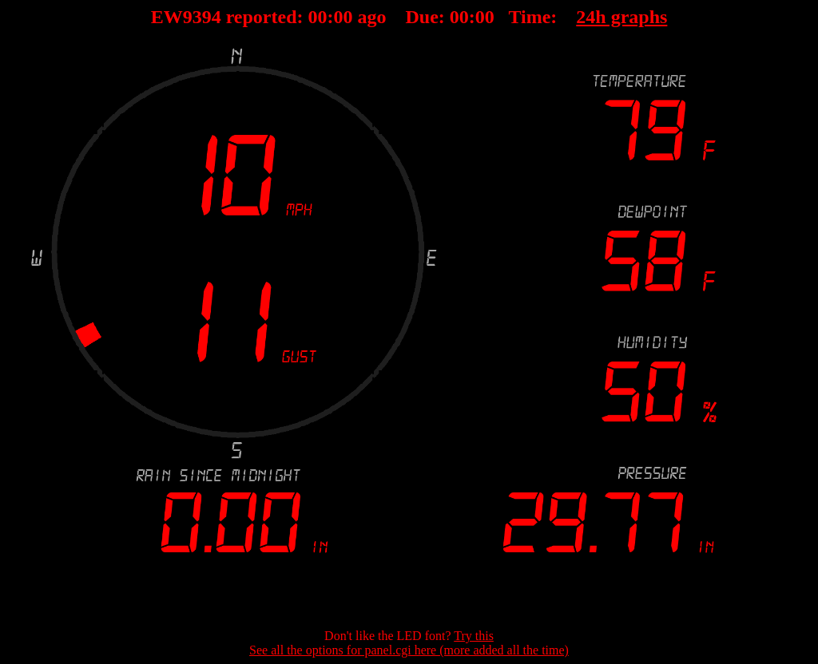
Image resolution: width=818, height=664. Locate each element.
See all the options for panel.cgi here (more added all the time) (409, 650)
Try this (474, 635)
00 (318, 16)
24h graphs (621, 16)
